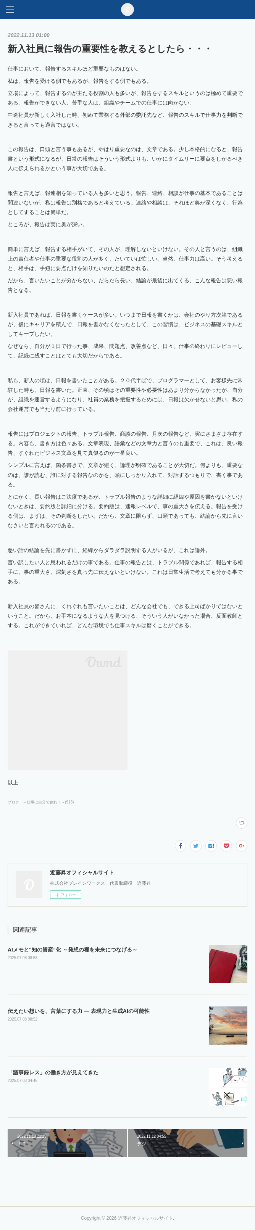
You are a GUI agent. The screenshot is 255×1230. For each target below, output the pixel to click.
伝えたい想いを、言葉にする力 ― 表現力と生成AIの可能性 (79, 1011)
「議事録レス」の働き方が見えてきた (53, 1072)
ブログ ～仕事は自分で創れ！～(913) (41, 802)
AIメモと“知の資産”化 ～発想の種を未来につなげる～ (72, 950)
